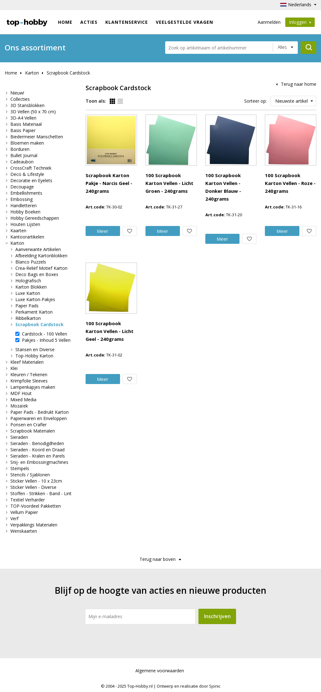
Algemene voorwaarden (159, 671)
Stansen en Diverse (35, 349)
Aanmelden (269, 22)
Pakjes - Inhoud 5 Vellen (46, 340)
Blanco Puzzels (30, 262)
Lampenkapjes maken (32, 387)
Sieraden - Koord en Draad (37, 450)
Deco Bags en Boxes (36, 274)
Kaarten (18, 230)
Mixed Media (23, 399)
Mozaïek (19, 406)
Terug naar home (298, 84)
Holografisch (28, 281)
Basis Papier (22, 130)
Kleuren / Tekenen (28, 374)
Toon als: (96, 101)
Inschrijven (217, 616)
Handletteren (23, 205)
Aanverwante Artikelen (38, 249)
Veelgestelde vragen (184, 22)
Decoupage (22, 187)
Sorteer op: (255, 101)
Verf (14, 518)
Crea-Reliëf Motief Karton (41, 268)
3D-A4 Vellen (23, 118)
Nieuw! (17, 93)
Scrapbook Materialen (32, 431)
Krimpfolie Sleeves (29, 381)
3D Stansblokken (27, 105)
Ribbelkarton (28, 318)
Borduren (19, 149)
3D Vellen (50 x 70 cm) (33, 112)
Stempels (19, 468)
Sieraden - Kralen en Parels (37, 456)
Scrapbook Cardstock (68, 73)
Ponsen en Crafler (28, 425)
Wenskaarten (23, 531)
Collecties (20, 99)
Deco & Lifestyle (27, 174)
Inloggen (300, 22)
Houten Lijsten (25, 224)
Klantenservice (126, 22)
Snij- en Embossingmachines (39, 462)
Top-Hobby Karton (34, 356)
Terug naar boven (157, 559)
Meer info (146, 167)
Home (65, 22)
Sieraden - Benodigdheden (37, 443)
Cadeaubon (22, 162)
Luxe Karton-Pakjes (35, 299)
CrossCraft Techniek (30, 168)
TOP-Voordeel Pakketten (35, 506)
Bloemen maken (27, 143)
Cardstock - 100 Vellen (44, 334)
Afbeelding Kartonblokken (41, 256)
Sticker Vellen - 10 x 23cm (36, 481)
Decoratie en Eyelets (31, 180)
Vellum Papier (24, 512)
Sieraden (19, 437)
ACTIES (88, 22)
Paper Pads (27, 306)
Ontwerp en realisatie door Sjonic (188, 686)
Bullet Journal (23, 155)
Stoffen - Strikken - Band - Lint (40, 493)
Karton (32, 73)
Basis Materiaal (26, 124)
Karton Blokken (31, 287)
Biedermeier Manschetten (36, 137)
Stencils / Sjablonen (30, 475)
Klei (14, 368)
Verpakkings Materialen (33, 525)
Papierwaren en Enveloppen (38, 418)
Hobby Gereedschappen (34, 218)
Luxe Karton (27, 293)
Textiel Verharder (27, 500)
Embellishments (26, 193)
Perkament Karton (34, 312)
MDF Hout (21, 393)
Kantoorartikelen (27, 237)
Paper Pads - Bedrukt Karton (39, 412)
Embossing (21, 199)
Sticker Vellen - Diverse (33, 487)
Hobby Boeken (25, 212)
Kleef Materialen (27, 362)
